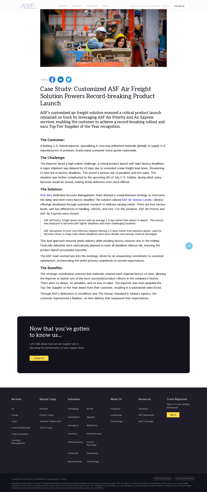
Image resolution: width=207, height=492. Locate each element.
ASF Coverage (146, 421)
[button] (63, 6)
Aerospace (73, 425)
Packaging (73, 408)
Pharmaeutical (75, 442)
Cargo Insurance (20, 434)
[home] (28, 6)
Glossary (143, 408)
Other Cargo (46, 427)
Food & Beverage (92, 443)
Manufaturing (75, 461)
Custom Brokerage (21, 427)
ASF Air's (46, 195)
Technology (92, 6)
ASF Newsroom (146, 415)
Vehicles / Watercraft (50, 421)
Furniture (72, 433)
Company (115, 408)
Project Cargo (47, 415)
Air (13, 408)
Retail (90, 408)
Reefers (44, 408)
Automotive (74, 417)
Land (14, 421)
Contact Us (179, 6)
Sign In (165, 6)
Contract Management (18, 441)
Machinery (92, 425)
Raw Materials (94, 433)
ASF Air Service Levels (136, 199)
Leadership (116, 415)
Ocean (15, 415)
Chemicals (73, 453)
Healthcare (92, 453)
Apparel (91, 417)
